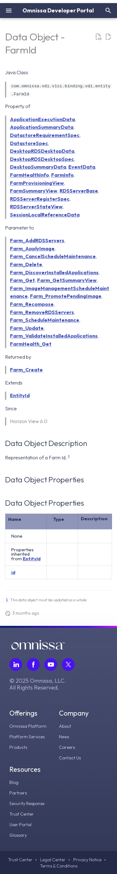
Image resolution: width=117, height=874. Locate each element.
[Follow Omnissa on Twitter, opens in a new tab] (68, 664)
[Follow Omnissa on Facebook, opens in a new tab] (33, 664)
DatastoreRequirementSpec (45, 135)
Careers (67, 747)
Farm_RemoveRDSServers (42, 312)
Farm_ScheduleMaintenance (44, 320)
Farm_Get (22, 280)
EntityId (20, 395)
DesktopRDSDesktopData (42, 151)
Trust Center (21, 814)
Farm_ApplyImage (32, 248)
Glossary (18, 835)
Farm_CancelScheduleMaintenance (53, 256)
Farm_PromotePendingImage (65, 296)
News (64, 737)
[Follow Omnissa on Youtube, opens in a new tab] (50, 664)
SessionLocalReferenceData (45, 215)
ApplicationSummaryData (41, 127)
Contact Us (70, 758)
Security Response (26, 803)
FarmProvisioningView (37, 183)
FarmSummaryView (33, 191)
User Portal (20, 824)
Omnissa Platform (27, 726)
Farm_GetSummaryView (67, 280)
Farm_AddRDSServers (37, 240)
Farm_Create (26, 369)
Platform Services (27, 737)
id (13, 572)
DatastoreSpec (29, 143)
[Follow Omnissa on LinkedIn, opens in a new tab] (15, 664)
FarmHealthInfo (29, 175)
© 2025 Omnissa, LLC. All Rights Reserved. (37, 684)
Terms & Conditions (58, 866)
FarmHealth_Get (30, 344)
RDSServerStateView (36, 206)
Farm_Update (27, 328)
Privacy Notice (87, 860)
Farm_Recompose (32, 304)
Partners (18, 793)
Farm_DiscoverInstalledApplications (54, 272)
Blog (13, 782)
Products (18, 747)
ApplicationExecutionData (42, 119)
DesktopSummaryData (38, 167)
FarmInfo (62, 175)
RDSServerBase (79, 191)
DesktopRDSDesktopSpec (42, 159)
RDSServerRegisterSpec (40, 199)
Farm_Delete (26, 264)
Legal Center (53, 860)
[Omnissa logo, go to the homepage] (38, 648)
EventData (81, 167)
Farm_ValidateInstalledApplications (54, 336)
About (65, 726)
